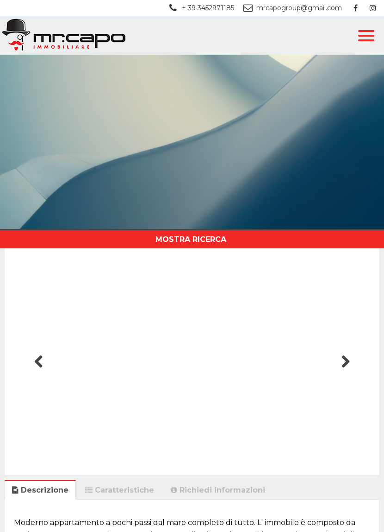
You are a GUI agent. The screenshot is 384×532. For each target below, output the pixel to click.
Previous (39, 370)
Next (345, 370)
